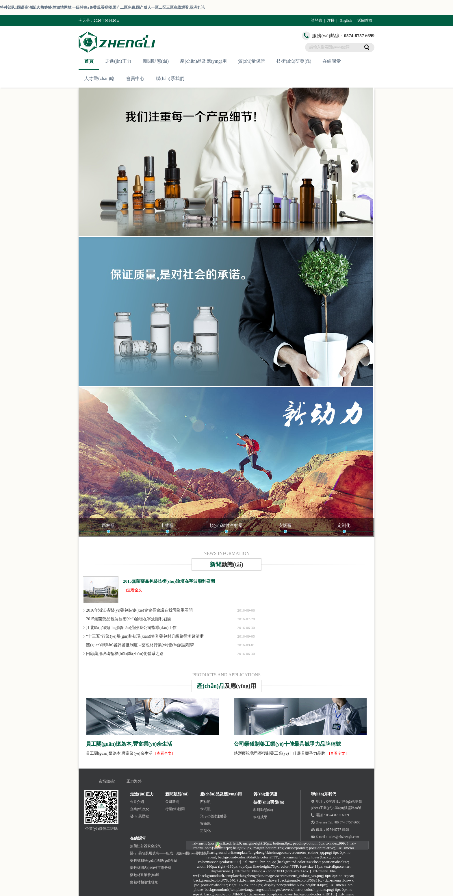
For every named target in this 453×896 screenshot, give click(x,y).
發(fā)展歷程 (139, 816)
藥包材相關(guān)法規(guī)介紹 (153, 860)
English (346, 20)
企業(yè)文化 (139, 809)
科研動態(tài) (263, 810)
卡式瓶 (167, 525)
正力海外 (134, 781)
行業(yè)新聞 (175, 809)
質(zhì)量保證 (251, 61)
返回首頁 (364, 20)
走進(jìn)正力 (118, 61)
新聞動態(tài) (156, 61)
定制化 (343, 525)
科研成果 (260, 817)
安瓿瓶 (285, 525)
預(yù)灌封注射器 (226, 525)
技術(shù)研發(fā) (293, 61)
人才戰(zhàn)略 (99, 78)
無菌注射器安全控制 (145, 846)
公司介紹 (137, 802)
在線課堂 (331, 61)
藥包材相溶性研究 (144, 882)
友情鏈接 (106, 781)
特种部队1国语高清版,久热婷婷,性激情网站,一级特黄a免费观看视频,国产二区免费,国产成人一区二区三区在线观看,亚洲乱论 (102, 7)
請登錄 (316, 20)
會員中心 (135, 78)
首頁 (89, 61)
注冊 (331, 20)
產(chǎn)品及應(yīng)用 (203, 61)
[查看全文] (135, 590)
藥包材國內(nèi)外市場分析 (150, 868)
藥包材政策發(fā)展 (144, 875)
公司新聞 (172, 802)
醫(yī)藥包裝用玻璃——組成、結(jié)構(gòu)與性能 (168, 853)
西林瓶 (108, 525)
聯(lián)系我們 (170, 78)
